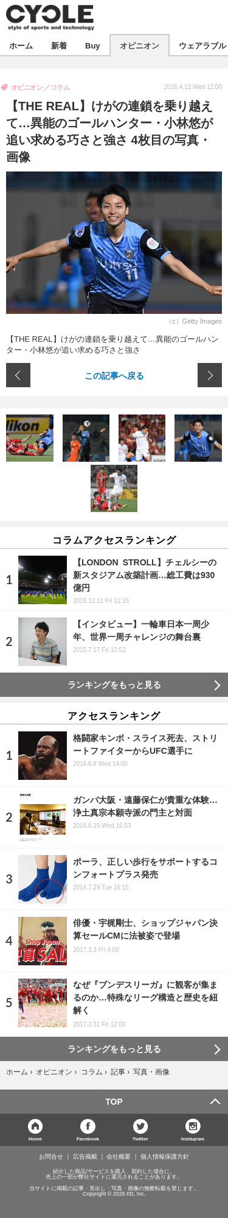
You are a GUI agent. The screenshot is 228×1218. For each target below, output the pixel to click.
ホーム (21, 45)
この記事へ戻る (114, 375)
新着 (59, 45)
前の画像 (18, 375)
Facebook (88, 1138)
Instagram (192, 1138)
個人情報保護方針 (164, 1157)
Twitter (140, 1138)
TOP (114, 1102)
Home (35, 1138)
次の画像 (210, 375)
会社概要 (118, 1157)
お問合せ (51, 1157)
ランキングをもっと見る (114, 685)
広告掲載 (85, 1157)
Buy (92, 45)
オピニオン (139, 45)
